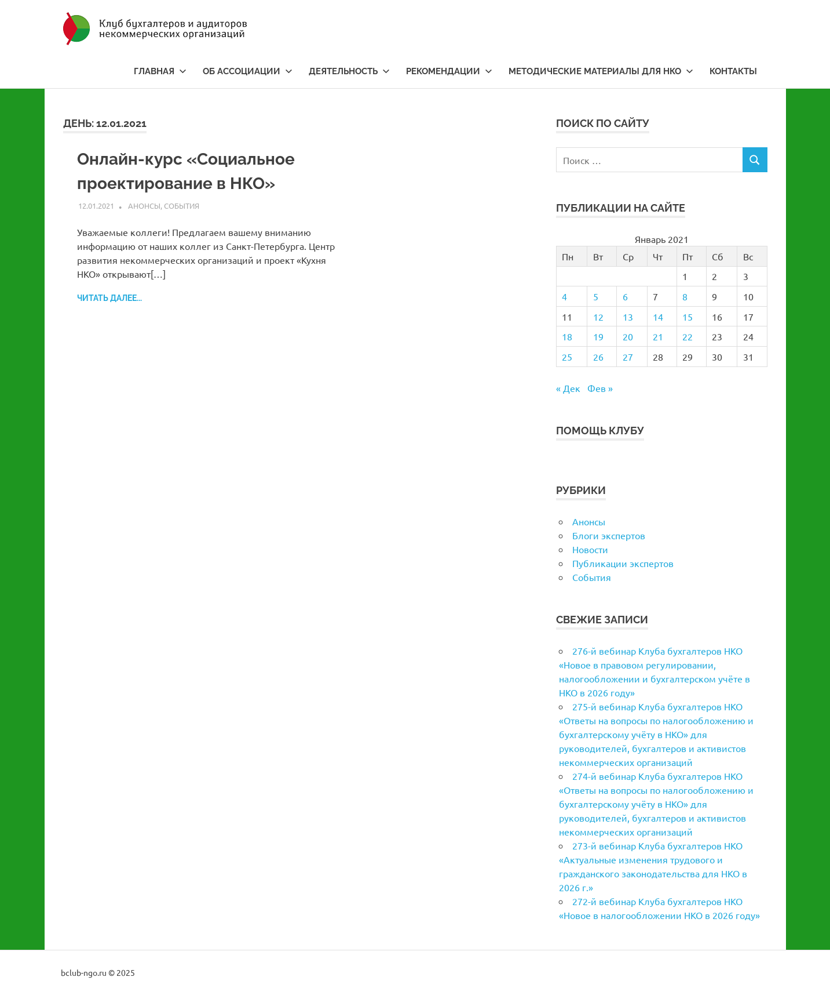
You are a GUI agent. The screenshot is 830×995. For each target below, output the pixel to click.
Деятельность (349, 71)
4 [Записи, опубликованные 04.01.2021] (564, 296)
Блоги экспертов (608, 535)
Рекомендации (449, 71)
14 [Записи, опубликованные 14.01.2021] (658, 316)
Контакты (733, 71)
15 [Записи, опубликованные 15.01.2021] (687, 316)
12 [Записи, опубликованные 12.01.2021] (598, 316)
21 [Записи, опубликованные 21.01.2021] (658, 336)
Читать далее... (109, 298)
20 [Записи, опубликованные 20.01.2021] (628, 336)
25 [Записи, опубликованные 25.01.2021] (567, 356)
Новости (590, 549)
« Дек (568, 388)
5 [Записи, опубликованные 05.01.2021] (595, 296)
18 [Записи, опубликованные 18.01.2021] (567, 336)
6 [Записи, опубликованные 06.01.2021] (625, 296)
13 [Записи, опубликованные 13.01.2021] (628, 316)
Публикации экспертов (623, 563)
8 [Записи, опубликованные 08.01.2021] (685, 296)
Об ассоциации (247, 71)
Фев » (600, 388)
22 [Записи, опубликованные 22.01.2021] (687, 336)
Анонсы (144, 205)
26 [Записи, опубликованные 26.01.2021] (598, 356)
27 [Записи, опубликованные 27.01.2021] (628, 356)
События (181, 205)
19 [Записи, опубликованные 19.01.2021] (598, 336)
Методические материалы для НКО (601, 71)
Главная (160, 71)
